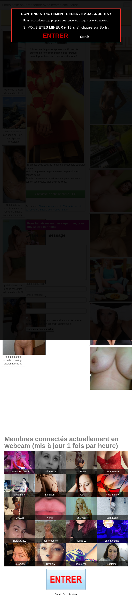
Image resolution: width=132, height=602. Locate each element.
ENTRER (55, 35)
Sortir (84, 37)
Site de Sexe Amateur (65, 594)
